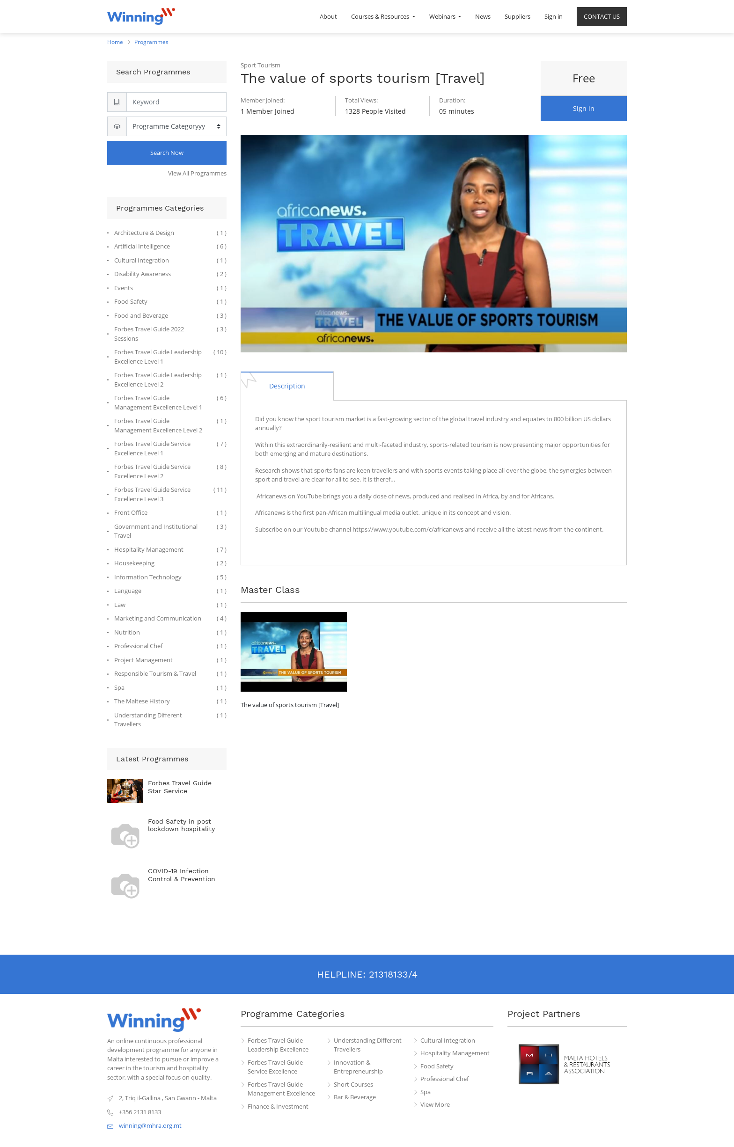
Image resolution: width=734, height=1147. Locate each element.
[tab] (287, 385)
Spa (425, 1092)
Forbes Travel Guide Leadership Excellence (278, 1045)
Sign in (584, 108)
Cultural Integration (447, 1040)
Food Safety (437, 1066)
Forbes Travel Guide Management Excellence (281, 1089)
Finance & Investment (278, 1106)
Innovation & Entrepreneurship (358, 1067)
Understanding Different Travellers (368, 1045)
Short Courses (353, 1084)
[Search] (176, 102)
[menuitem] (328, 16)
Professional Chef (444, 1078)
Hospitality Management (455, 1053)
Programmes (151, 42)
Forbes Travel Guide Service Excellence (275, 1067)
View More (435, 1104)
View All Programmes (197, 173)
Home (115, 42)
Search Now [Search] (167, 152)
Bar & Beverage (355, 1097)
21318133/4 (393, 974)
